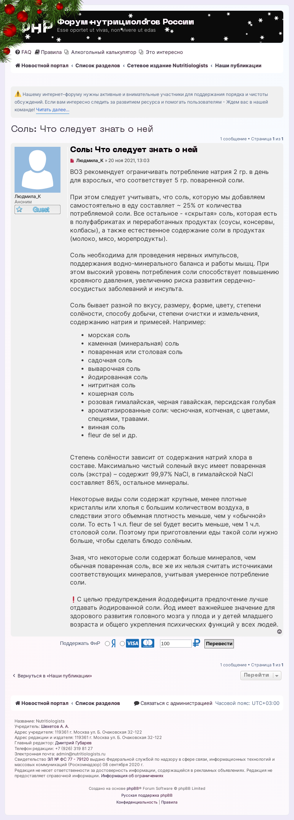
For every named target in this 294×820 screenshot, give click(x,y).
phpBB (133, 788)
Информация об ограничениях (132, 775)
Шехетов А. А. (55, 726)
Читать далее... (52, 109)
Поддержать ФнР (80, 643)
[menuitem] (23, 52)
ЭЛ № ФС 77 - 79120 (68, 759)
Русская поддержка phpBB (147, 795)
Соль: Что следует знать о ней (82, 129)
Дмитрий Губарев (73, 742)
